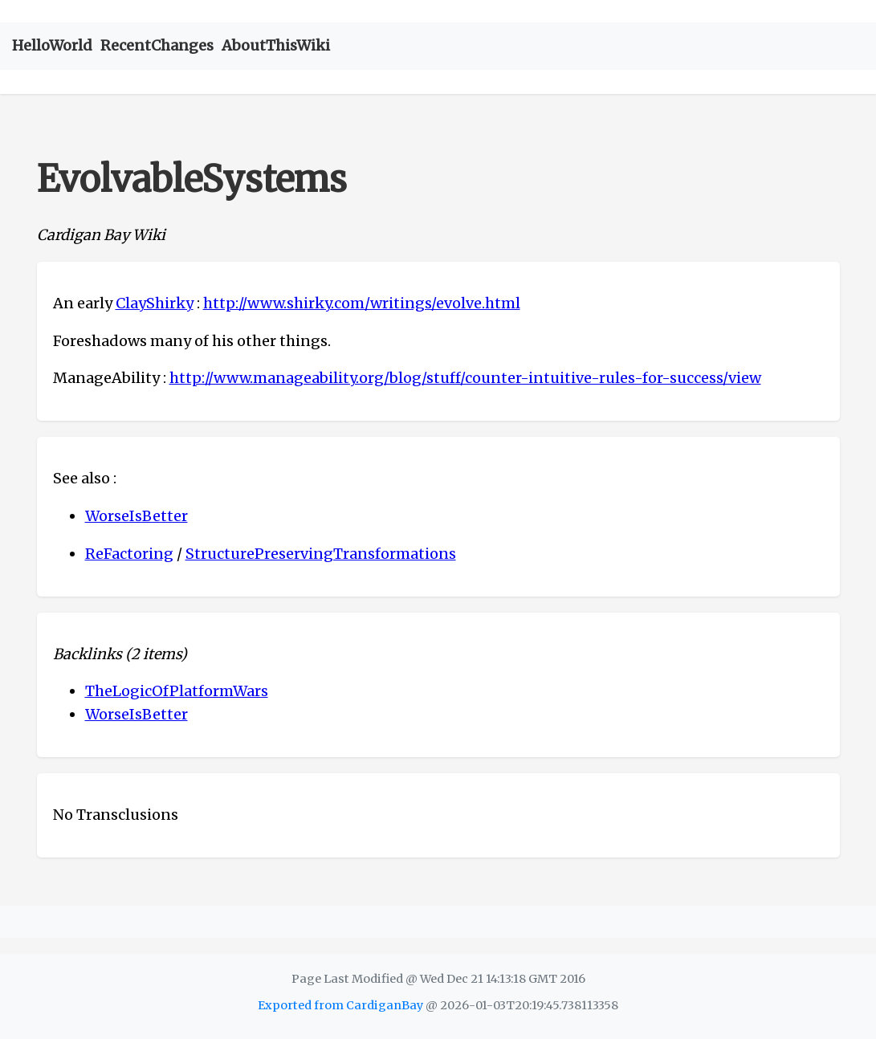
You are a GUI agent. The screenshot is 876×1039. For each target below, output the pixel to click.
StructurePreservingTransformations (320, 553)
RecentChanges (157, 45)
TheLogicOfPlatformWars (176, 691)
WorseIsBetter (136, 516)
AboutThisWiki (276, 45)
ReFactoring (129, 553)
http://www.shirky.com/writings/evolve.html (361, 303)
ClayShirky (155, 303)
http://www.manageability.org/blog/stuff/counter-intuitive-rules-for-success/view (465, 378)
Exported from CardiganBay (340, 1005)
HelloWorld (52, 45)
